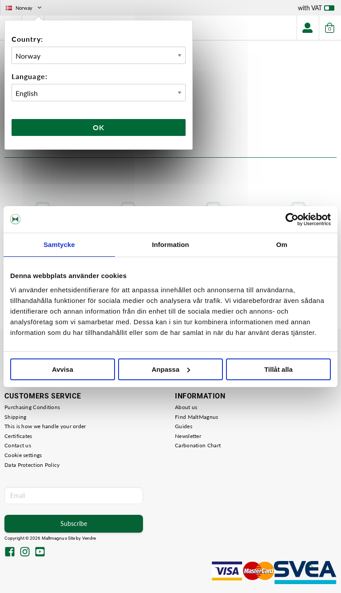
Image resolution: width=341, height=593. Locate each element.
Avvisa (62, 369)
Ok (98, 127)
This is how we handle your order (45, 426)
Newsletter (188, 436)
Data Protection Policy (32, 465)
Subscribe (73, 523)
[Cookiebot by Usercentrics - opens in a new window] (292, 219)
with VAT (316, 10)
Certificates (18, 436)
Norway (24, 8)
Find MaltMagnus (196, 417)
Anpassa (170, 369)
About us (186, 407)
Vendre (89, 538)
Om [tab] (281, 244)
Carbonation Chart (198, 445)
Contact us (17, 445)
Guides (183, 426)
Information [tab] (170, 244)
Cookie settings (23, 455)
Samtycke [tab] (59, 244)
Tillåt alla (278, 369)
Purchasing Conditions (32, 407)
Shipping (15, 417)
